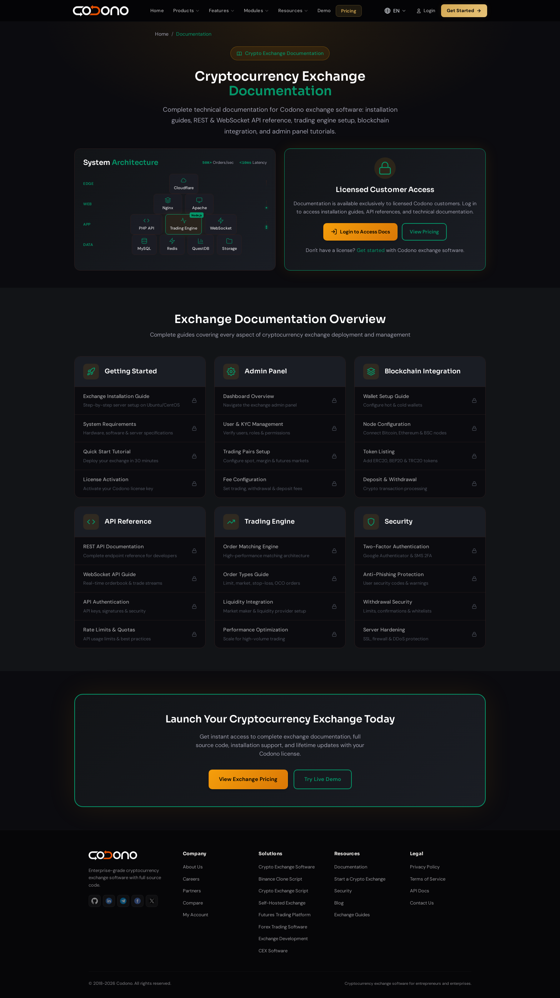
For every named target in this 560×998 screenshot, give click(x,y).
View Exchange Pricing (248, 779)
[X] (152, 901)
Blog (339, 903)
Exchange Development (283, 939)
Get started (371, 250)
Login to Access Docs (360, 231)
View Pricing (424, 231)
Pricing (348, 11)
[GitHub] (95, 901)
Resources (293, 10)
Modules (256, 10)
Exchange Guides (352, 915)
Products (186, 10)
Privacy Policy (425, 867)
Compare (193, 903)
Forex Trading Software (283, 927)
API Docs (419, 891)
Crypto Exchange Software (287, 867)
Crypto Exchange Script (283, 891)
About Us (193, 867)
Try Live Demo (322, 779)
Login (425, 10)
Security (343, 891)
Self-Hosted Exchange (282, 903)
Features (222, 10)
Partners (192, 891)
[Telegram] (123, 901)
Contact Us (422, 903)
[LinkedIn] (109, 901)
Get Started (464, 10)
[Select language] (395, 10)
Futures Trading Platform (285, 915)
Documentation (350, 867)
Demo (324, 10)
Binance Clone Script (280, 879)
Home (157, 10)
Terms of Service (427, 879)
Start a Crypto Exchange (359, 879)
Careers (191, 879)
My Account (195, 915)
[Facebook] (137, 901)
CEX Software (273, 951)
